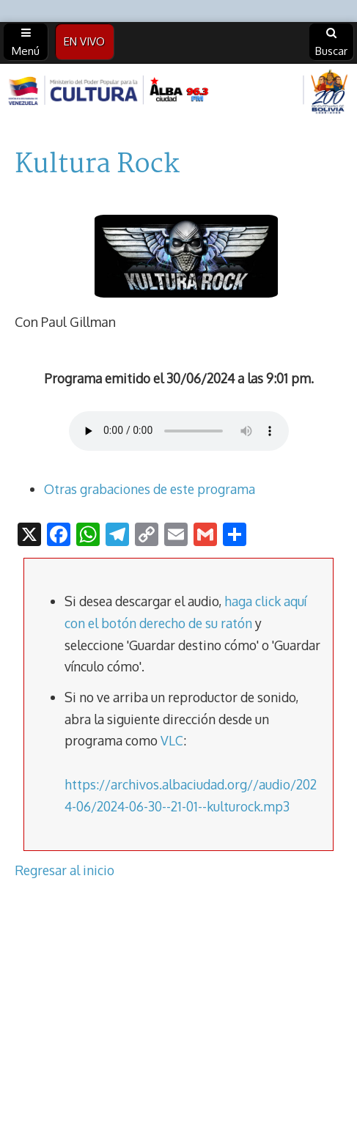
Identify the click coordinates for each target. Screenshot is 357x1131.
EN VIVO (84, 41)
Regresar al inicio (64, 870)
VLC (172, 740)
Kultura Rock (97, 165)
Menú (26, 42)
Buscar (331, 42)
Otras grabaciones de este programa (149, 489)
